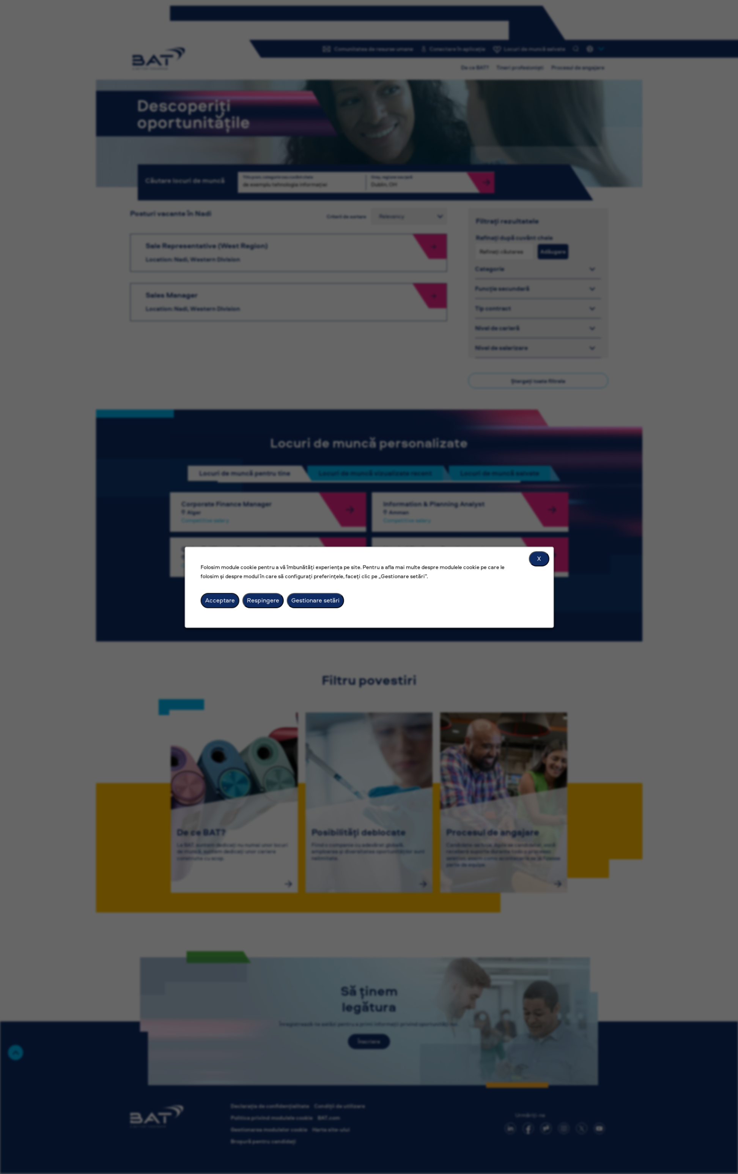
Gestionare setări (315, 600)
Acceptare (219, 600)
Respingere (263, 600)
